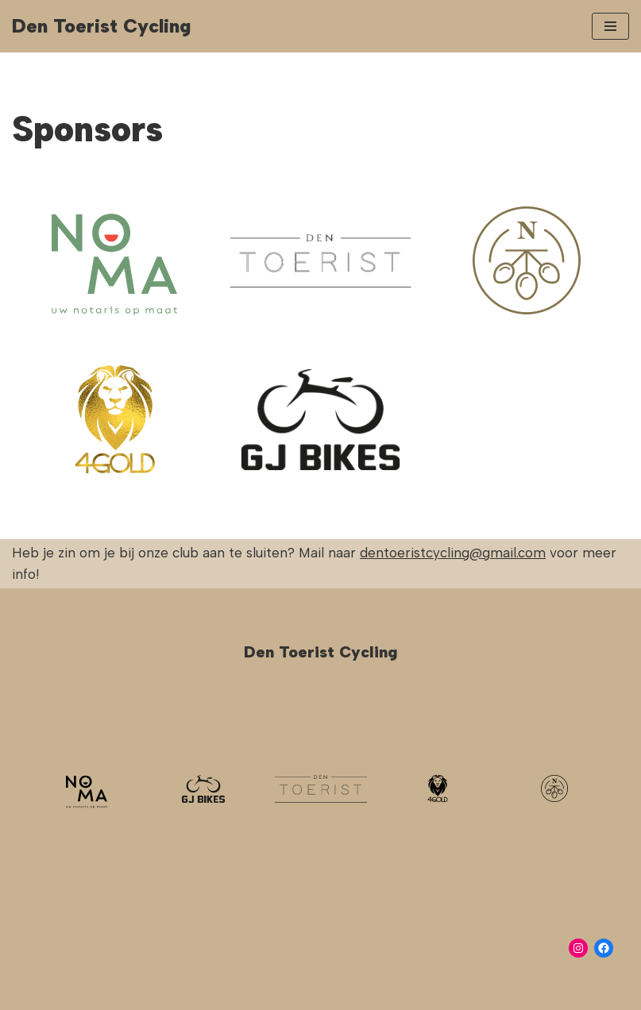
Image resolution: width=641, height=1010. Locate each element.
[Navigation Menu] (610, 26)
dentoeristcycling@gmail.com (453, 553)
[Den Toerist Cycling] (101, 26)
